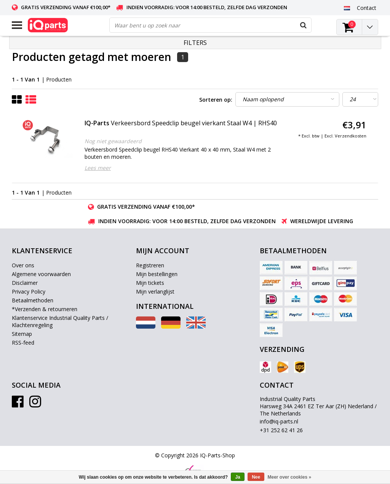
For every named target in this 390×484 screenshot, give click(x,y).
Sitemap (22, 333)
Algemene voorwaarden (41, 274)
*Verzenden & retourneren (44, 309)
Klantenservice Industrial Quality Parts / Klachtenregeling (60, 321)
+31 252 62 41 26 (281, 430)
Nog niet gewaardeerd (113, 141)
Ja (237, 477)
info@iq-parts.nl (279, 421)
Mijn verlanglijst (155, 291)
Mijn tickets (150, 282)
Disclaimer (25, 282)
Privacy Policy (28, 291)
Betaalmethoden (32, 300)
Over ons (23, 265)
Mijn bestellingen (156, 274)
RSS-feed (23, 342)
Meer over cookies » (290, 477)
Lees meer (98, 167)
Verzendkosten (350, 136)
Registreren (150, 265)
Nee (256, 477)
